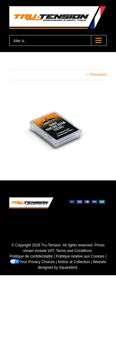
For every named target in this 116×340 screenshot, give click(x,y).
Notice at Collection (74, 262)
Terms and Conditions (74, 251)
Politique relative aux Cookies (80, 256)
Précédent (98, 75)
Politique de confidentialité (31, 256)
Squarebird (68, 267)
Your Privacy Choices (32, 262)
